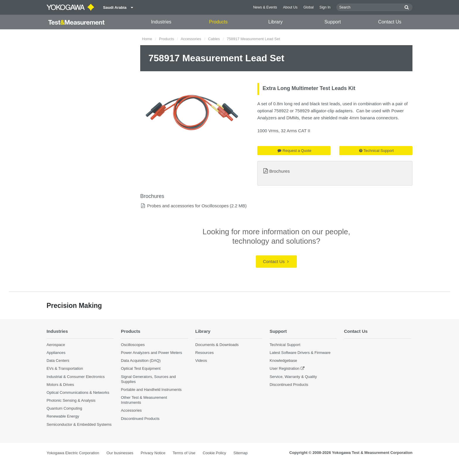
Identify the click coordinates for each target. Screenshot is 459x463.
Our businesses (120, 453)
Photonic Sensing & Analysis (71, 400)
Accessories (191, 39)
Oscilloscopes (133, 344)
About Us (290, 7)
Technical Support (376, 150)
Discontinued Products (140, 418)
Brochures (279, 171)
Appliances (56, 352)
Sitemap (240, 453)
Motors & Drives (60, 384)
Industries (161, 21)
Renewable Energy (63, 416)
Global (308, 7)
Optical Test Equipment (140, 369)
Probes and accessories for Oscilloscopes (187, 205)
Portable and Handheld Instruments (151, 389)
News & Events (265, 7)
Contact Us (389, 21)
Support (332, 21)
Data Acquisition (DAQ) (141, 360)
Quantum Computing (64, 408)
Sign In (324, 7)
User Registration (284, 369)
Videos (201, 360)
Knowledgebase (283, 360)
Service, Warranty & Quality (293, 376)
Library (275, 21)
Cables (214, 39)
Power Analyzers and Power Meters (151, 352)
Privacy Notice (153, 453)
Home (147, 39)
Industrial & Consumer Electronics (76, 376)
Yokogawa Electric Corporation (73, 453)
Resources (204, 352)
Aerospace (56, 344)
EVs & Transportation (65, 369)
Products (218, 21)
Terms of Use (184, 453)
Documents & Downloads (217, 344)
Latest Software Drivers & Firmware (300, 352)
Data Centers (58, 360)
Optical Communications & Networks (78, 392)
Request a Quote (294, 150)
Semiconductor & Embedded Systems (79, 424)
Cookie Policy (214, 453)
